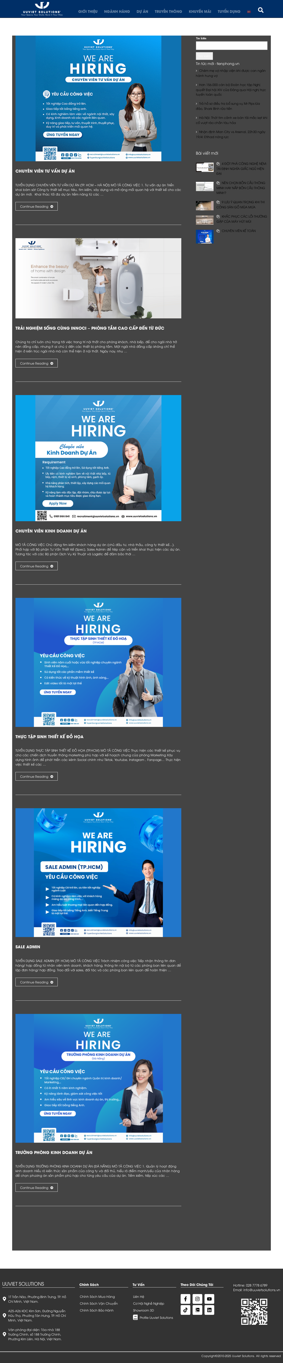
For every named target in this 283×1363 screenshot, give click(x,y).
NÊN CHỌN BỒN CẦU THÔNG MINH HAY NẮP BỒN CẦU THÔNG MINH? (240, 188)
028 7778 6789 (256, 1285)
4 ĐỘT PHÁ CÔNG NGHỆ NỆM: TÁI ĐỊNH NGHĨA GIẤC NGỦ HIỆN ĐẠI (241, 168)
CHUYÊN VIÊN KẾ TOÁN (239, 230)
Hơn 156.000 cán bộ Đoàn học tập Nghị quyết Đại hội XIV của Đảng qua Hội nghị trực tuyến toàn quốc (231, 89)
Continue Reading (36, 206)
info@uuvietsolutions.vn (261, 1289)
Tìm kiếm (201, 38)
